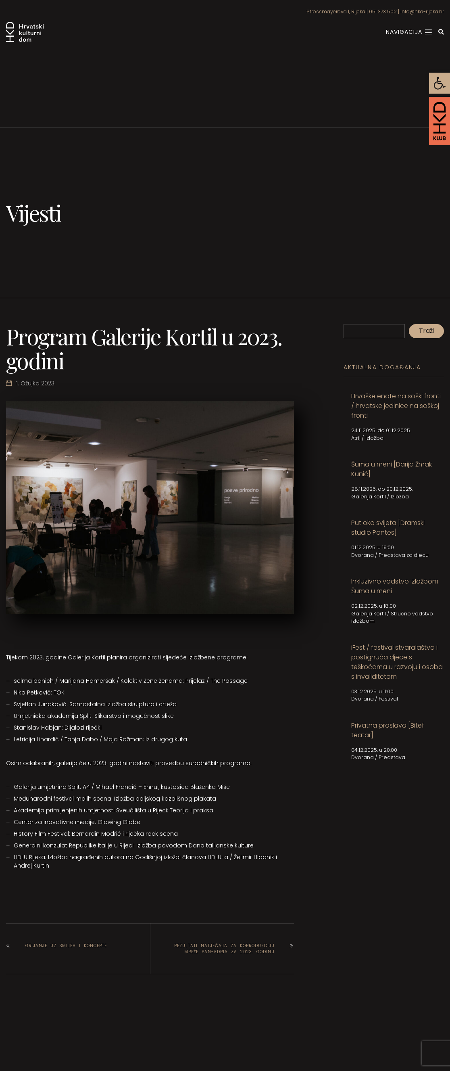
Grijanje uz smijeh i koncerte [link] (66, 946)
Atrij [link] (355, 438)
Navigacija (409, 32)
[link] (439, 83)
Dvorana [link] (362, 555)
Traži (426, 330)
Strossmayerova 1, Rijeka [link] (335, 11)
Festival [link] (388, 698)
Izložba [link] (374, 438)
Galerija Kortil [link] (368, 496)
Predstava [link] (392, 757)
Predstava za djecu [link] (404, 555)
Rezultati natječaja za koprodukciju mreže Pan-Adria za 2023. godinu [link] (224, 949)
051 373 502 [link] (383, 11)
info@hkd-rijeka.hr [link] (422, 11)
